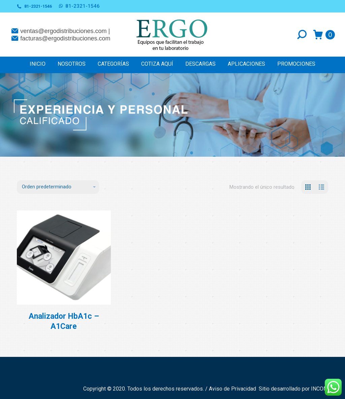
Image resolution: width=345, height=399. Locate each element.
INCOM (319, 389)
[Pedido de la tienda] (58, 187)
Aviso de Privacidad (233, 389)
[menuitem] (37, 63)
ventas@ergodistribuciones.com (63, 31)
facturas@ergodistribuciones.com (65, 38)
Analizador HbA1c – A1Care (64, 321)
